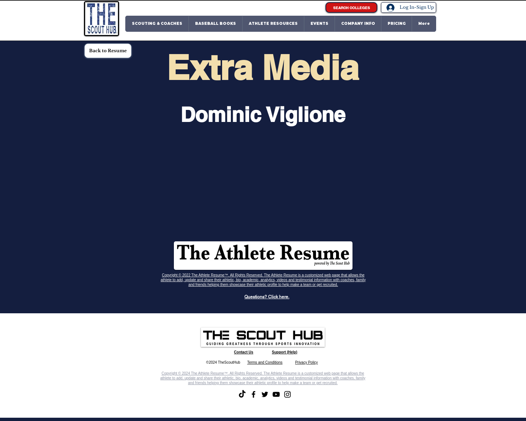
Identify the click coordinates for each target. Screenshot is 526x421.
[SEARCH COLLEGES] (351, 7)
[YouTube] (276, 394)
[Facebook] (253, 394)
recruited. (330, 285)
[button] (157, 23)
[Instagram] (287, 394)
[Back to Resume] (108, 50)
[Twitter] (264, 394)
